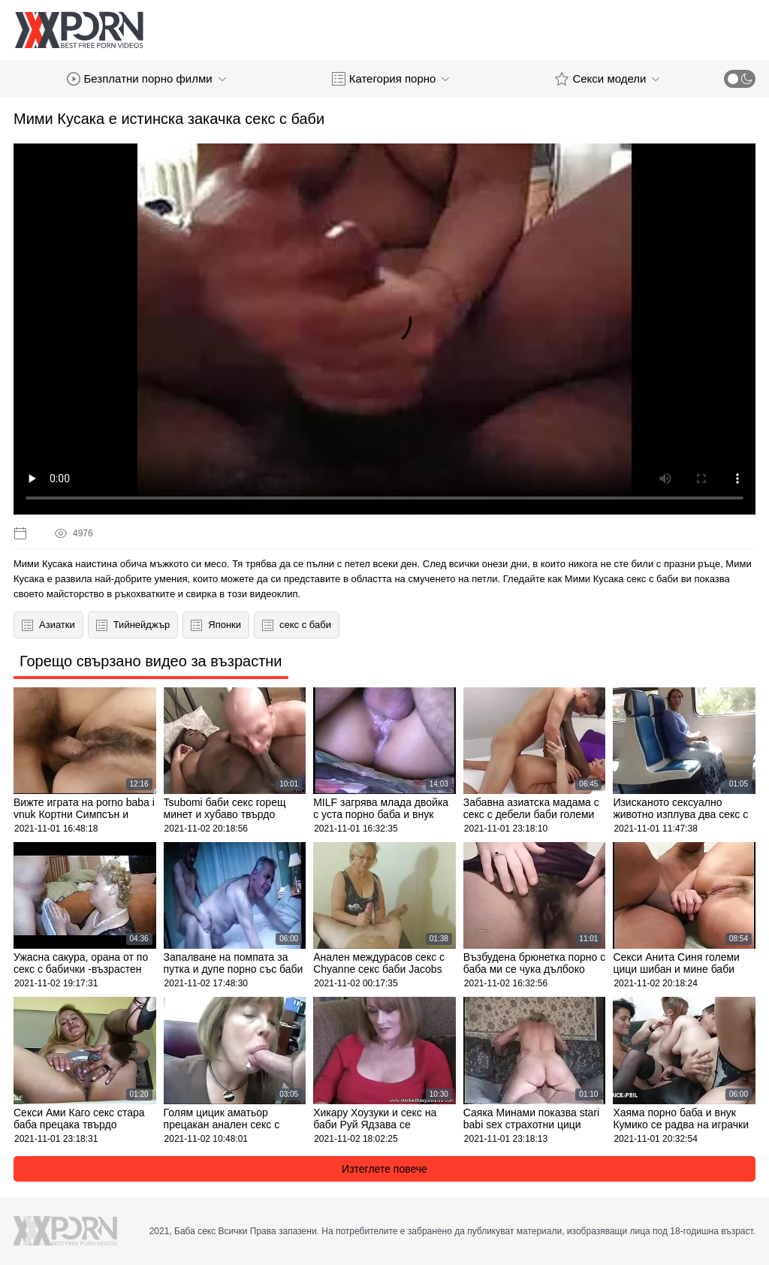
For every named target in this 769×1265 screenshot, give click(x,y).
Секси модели (607, 79)
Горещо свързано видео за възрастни (151, 661)
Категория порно (391, 79)
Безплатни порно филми (146, 79)
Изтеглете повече (384, 1169)
